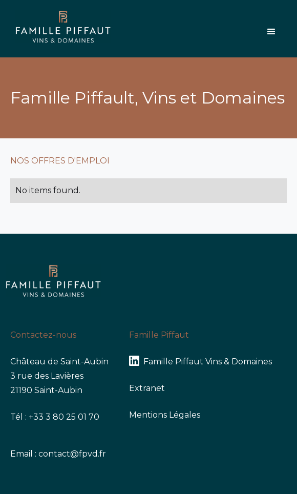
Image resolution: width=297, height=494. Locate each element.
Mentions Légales (164, 415)
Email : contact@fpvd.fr (58, 454)
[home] (60, 28)
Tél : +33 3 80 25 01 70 (54, 417)
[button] (271, 31)
